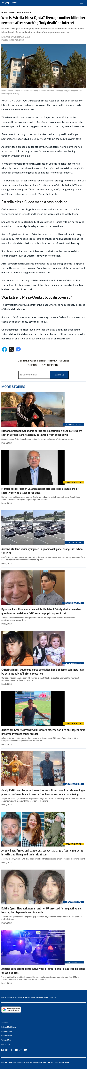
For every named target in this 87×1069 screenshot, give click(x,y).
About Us (4, 1023)
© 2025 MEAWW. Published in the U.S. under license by (22, 997)
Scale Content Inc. (50, 997)
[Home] (9, 2)
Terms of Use (6, 1040)
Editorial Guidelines (8, 1027)
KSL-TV (29, 138)
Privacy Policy (6, 1031)
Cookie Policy (6, 1036)
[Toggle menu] (83, 2)
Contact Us (5, 1044)
